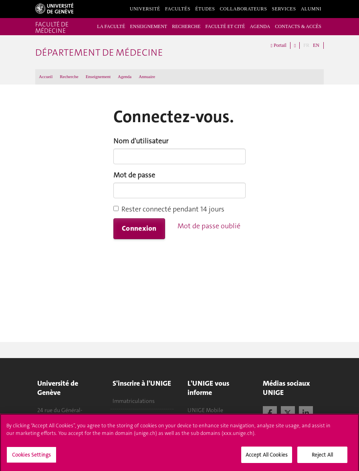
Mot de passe (134, 175)
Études (205, 9)
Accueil (45, 76)
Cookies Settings (31, 460)
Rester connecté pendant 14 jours (168, 209)
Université (145, 9)
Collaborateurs (243, 9)
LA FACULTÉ (111, 26)
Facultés (177, 9)
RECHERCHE (186, 26)
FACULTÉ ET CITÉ (225, 26)
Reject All (322, 460)
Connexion (139, 228)
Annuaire (147, 76)
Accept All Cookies (267, 460)
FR (306, 45)
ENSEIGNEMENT (148, 26)
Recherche (69, 76)
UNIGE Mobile (205, 410)
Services (284, 9)
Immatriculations (134, 401)
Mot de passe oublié (208, 226)
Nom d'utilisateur (140, 141)
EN (316, 45)
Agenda (124, 76)
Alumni (311, 9)
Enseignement (98, 76)
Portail (278, 45)
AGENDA (260, 26)
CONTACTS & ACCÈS (298, 26)
